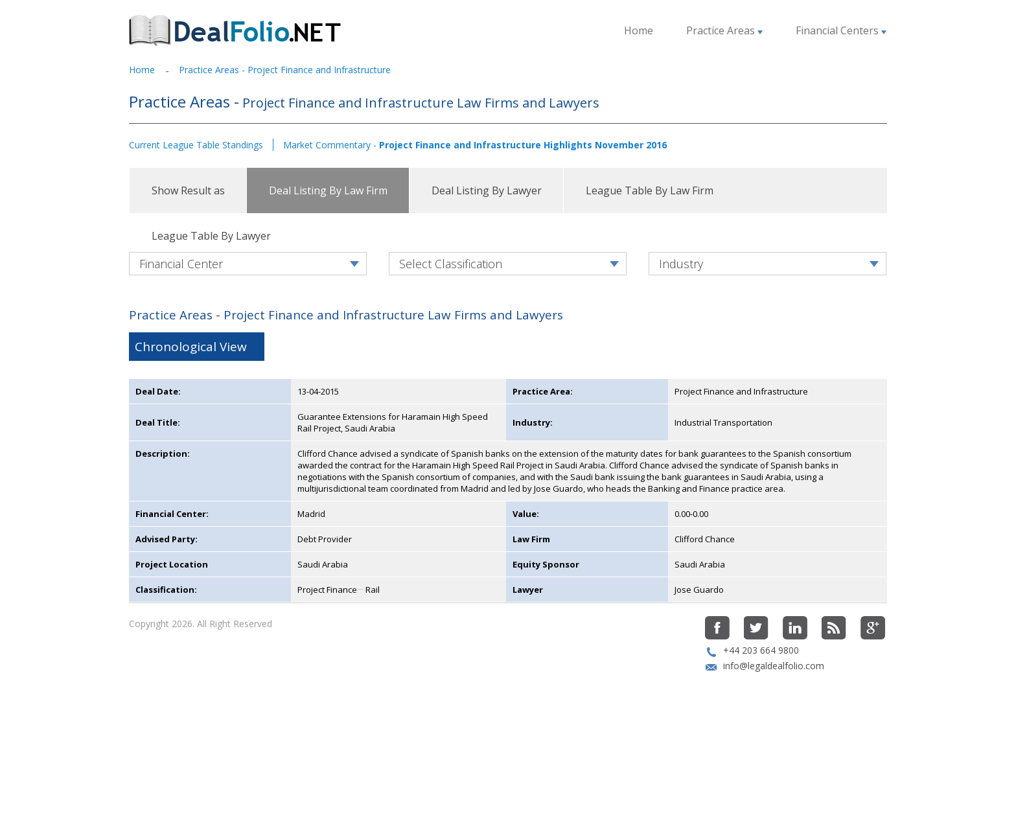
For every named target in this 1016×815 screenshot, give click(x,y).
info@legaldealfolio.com (773, 731)
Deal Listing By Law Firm (328, 190)
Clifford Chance (705, 604)
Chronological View (191, 412)
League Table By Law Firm (649, 190)
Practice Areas (724, 30)
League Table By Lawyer (211, 236)
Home (638, 30)
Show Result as (188, 190)
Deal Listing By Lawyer (487, 190)
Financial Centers (841, 30)
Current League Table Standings (196, 145)
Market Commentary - (475, 145)
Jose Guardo (699, 655)
